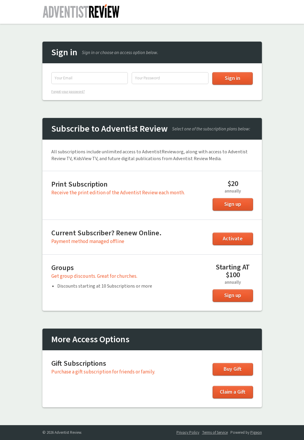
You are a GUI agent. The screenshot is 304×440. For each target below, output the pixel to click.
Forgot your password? (68, 91)
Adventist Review (81, 12)
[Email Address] (89, 78)
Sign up (232, 204)
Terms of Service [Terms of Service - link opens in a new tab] (215, 432)
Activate (233, 238)
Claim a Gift (233, 392)
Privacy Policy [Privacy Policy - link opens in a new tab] (187, 432)
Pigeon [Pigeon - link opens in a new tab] (256, 432)
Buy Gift (233, 369)
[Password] (170, 78)
